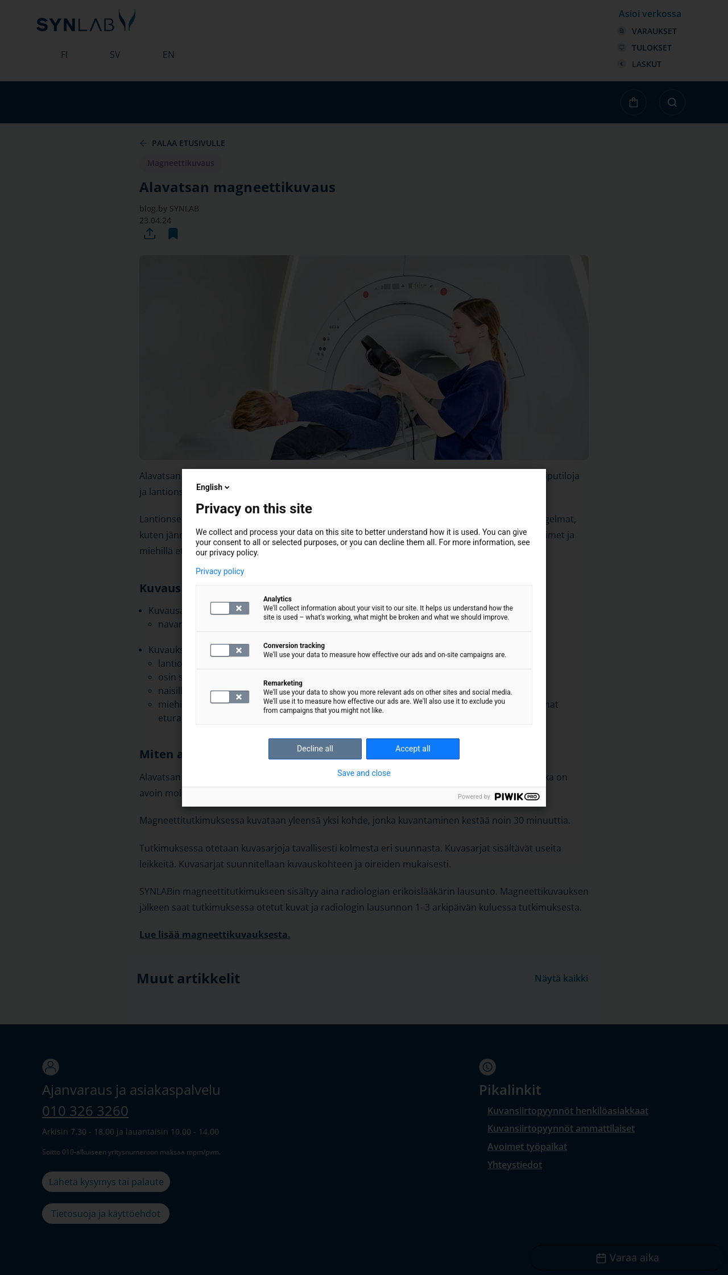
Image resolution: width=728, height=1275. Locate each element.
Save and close (364, 773)
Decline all (315, 748)
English (213, 487)
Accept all (413, 748)
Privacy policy (220, 571)
